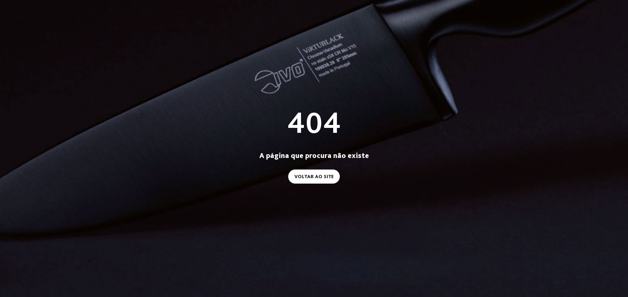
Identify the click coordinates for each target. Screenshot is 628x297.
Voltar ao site (314, 176)
